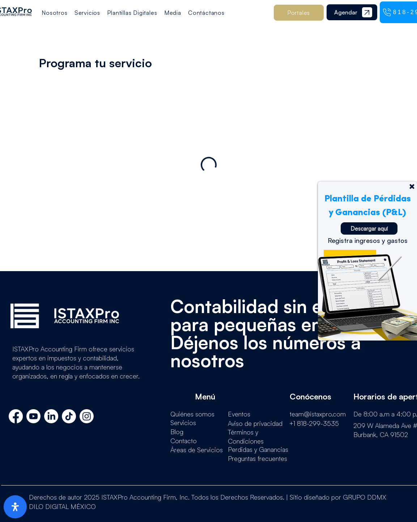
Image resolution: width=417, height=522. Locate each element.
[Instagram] (87, 416)
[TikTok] (69, 416)
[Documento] (367, 12)
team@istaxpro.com (318, 414)
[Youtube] (33, 416)
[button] (132, 12)
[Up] (412, 186)
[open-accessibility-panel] (15, 506)
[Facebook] (16, 416)
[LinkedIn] (51, 416)
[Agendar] (345, 12)
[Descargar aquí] (369, 228)
